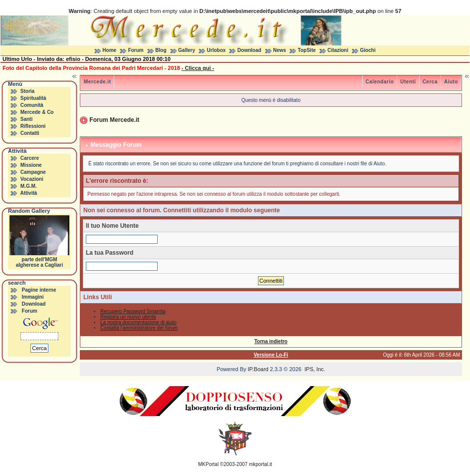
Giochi (368, 50)
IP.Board (258, 369)
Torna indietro (270, 341)
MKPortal (208, 464)
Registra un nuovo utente (128, 317)
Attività (28, 193)
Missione (31, 165)
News (279, 50)
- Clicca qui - (198, 68)
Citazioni (337, 50)
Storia (27, 91)
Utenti (408, 81)
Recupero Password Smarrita (133, 311)
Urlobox (216, 50)
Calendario (380, 81)
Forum (136, 50)
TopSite (307, 50)
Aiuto (451, 81)
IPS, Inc (314, 369)
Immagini (33, 297)
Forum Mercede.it (114, 119)
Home (109, 50)
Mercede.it (97, 81)
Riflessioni (33, 126)
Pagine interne (39, 290)
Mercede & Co (37, 112)
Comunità (31, 105)
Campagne (33, 172)
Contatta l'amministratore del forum (139, 328)
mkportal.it (260, 464)
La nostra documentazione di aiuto (138, 322)
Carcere (29, 158)
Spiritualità (33, 98)
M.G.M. (28, 186)
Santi (26, 119)
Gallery (186, 50)
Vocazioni (31, 179)
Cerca (430, 81)
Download (249, 50)
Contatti (29, 133)
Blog (160, 50)
